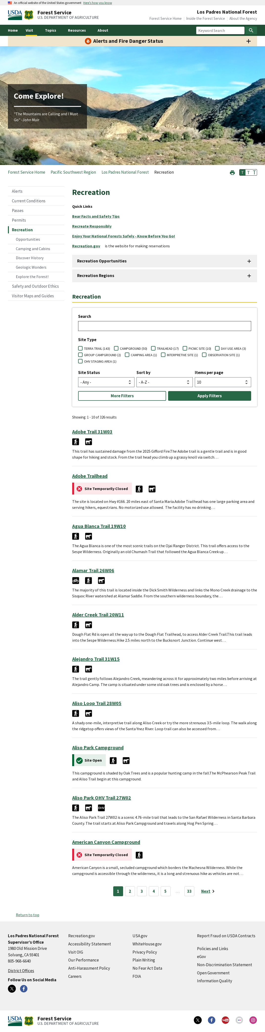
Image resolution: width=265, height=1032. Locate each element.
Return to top (27, 914)
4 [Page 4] (154, 891)
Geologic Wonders (31, 267)
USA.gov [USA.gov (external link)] (139, 935)
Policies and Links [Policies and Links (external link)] (212, 948)
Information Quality (214, 981)
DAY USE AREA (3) (233, 348)
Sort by (143, 372)
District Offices (21, 970)
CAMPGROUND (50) (133, 348)
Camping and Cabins (33, 248)
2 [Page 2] (130, 891)
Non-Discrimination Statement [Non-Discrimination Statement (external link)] (224, 964)
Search (84, 316)
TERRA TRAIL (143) (97, 348)
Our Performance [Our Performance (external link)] (83, 960)
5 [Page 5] (165, 891)
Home (13, 30)
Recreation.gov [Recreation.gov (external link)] (81, 935)
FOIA (136, 976)
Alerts (17, 191)
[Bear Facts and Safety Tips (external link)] (98, 216)
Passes (17, 210)
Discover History (30, 257)
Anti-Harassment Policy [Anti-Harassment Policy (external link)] (89, 968)
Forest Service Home (165, 18)
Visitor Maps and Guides (33, 296)
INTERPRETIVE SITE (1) (182, 355)
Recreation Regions (95, 275)
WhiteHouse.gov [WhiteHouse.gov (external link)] (147, 944)
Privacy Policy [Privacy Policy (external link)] (144, 952)
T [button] (242, 172)
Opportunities (28, 239)
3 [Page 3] (142, 891)
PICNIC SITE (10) (200, 348)
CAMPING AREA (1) (144, 355)
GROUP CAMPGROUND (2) (102, 355)
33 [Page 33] (189, 891)
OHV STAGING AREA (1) (100, 361)
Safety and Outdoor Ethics (35, 286)
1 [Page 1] (118, 891)
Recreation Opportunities (102, 261)
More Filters (122, 396)
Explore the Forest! (32, 276)
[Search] (251, 30)
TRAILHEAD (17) (168, 348)
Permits (19, 220)
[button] (232, 172)
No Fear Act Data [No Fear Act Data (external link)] (147, 968)
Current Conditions (28, 201)
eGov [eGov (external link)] (201, 956)
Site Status (89, 372)
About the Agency (243, 18)
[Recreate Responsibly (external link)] (93, 226)
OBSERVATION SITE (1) (224, 355)
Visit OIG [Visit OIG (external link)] (75, 952)
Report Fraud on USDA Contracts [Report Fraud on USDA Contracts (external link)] (226, 935)
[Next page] (208, 891)
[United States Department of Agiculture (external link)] (16, 15)
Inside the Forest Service (205, 18)
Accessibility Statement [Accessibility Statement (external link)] (89, 944)
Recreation (22, 230)
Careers (75, 976)
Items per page (209, 372)
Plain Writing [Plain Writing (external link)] (143, 960)
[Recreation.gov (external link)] (88, 245)
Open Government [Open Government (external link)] (213, 973)
